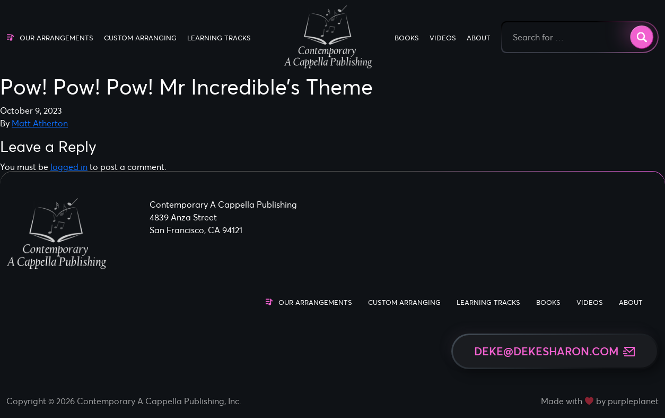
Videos (443, 37)
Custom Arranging (140, 37)
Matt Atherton (40, 123)
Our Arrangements (56, 37)
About (479, 37)
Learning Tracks (219, 37)
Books (407, 37)
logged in (69, 166)
